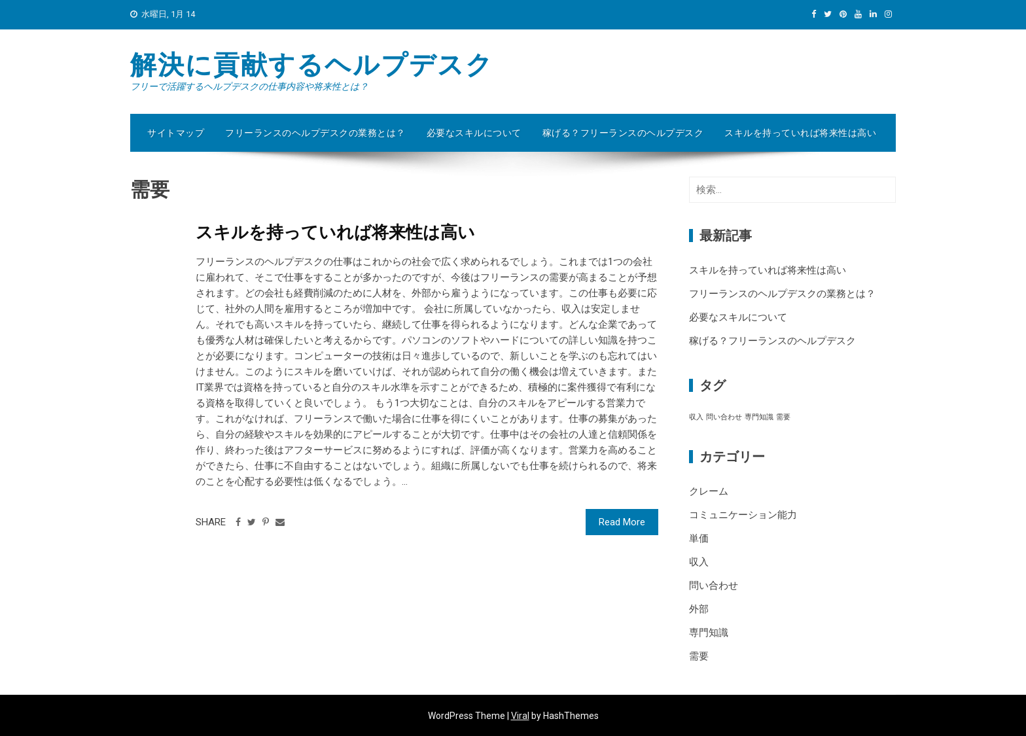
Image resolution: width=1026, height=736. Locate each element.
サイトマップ (175, 133)
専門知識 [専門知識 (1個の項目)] (759, 417)
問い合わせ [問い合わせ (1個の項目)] (724, 417)
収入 (699, 562)
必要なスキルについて (474, 133)
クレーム (708, 491)
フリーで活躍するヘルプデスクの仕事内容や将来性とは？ (249, 86)
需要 (699, 656)
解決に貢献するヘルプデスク (311, 65)
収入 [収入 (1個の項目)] (696, 417)
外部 (699, 609)
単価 (699, 538)
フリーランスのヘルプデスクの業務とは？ (315, 133)
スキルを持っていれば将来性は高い (800, 133)
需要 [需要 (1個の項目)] (783, 417)
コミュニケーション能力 (743, 515)
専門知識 (708, 633)
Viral (520, 715)
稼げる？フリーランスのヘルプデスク (623, 133)
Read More (622, 522)
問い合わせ (713, 585)
